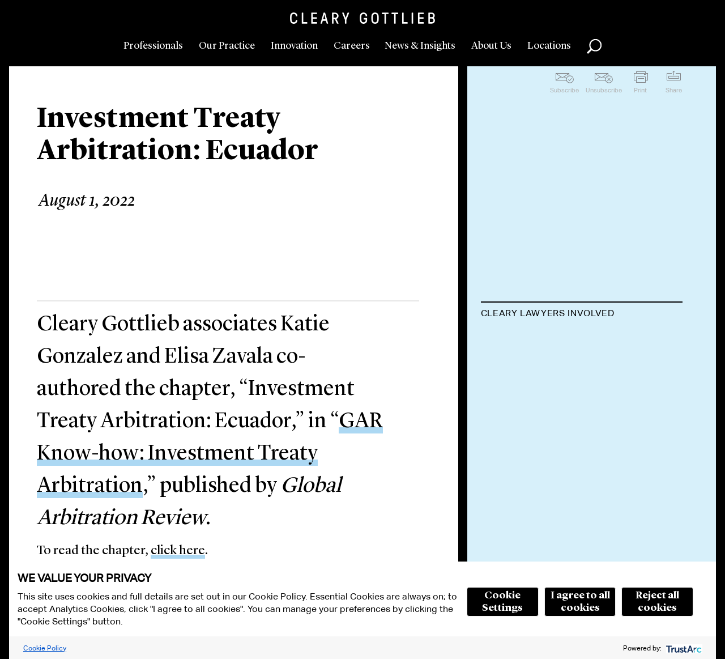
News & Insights (420, 46)
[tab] (582, 314)
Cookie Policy (44, 648)
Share (674, 90)
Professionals (153, 46)
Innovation (294, 46)
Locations (549, 46)
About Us (491, 46)
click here (178, 551)
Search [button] (594, 46)
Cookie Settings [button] (502, 601)
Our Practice (227, 46)
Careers (352, 46)
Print (640, 90)
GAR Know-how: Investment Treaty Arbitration (210, 454)
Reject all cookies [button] (657, 601)
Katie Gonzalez (529, 341)
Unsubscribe (604, 90)
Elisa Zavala (517, 385)
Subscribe (564, 90)
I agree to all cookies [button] (580, 601)
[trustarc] (683, 648)
